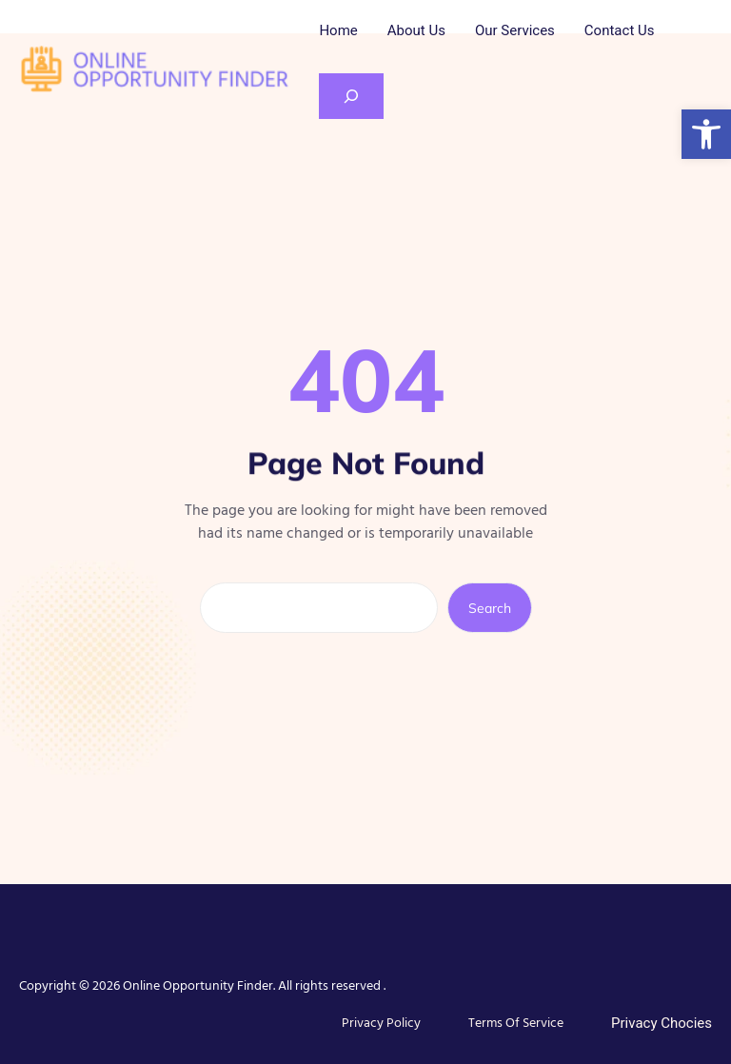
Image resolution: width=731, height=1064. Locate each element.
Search (489, 608)
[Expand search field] (351, 96)
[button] (706, 134)
